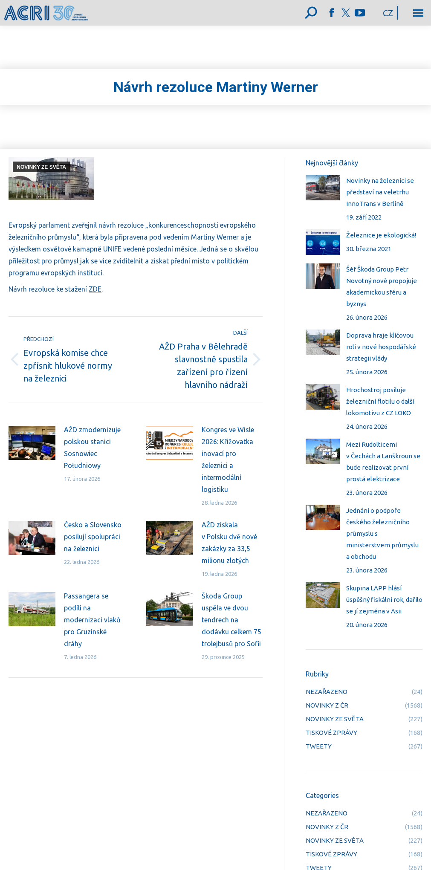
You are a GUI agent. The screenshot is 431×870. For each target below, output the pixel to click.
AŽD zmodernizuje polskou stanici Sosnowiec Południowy (92, 447)
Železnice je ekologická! (381, 235)
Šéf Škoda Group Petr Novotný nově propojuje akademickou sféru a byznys (381, 286)
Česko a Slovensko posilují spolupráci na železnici (92, 536)
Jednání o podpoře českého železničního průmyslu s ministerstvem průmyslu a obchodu (382, 533)
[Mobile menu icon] (418, 13)
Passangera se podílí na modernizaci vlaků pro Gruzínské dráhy (92, 619)
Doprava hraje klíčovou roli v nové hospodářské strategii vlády (381, 347)
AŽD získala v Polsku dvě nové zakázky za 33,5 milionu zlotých (229, 542)
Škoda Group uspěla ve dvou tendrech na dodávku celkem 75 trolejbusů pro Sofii (231, 619)
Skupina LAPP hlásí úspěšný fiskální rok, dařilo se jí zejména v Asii (384, 599)
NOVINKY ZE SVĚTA (41, 167)
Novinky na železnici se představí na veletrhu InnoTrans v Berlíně (380, 192)
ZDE (95, 289)
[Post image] (32, 443)
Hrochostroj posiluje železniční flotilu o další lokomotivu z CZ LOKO (380, 401)
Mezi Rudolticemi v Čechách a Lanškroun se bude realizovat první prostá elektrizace (383, 462)
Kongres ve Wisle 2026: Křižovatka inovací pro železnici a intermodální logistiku (228, 459)
